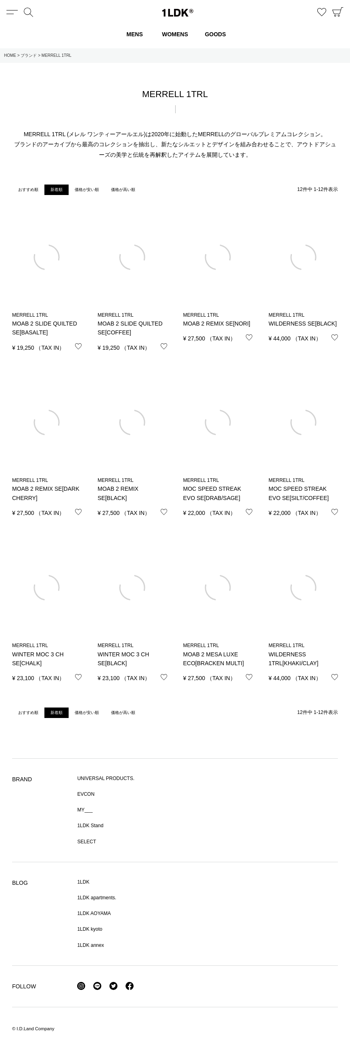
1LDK (177, 13)
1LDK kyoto (89, 929)
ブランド (29, 55)
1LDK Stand (90, 825)
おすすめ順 (28, 189)
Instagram (81, 986)
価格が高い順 (123, 189)
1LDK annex (90, 945)
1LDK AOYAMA (94, 913)
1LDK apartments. (96, 898)
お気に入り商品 (322, 12)
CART (338, 12)
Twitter (113, 986)
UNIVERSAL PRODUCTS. (105, 778)
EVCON (85, 794)
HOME (10, 55)
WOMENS (175, 34)
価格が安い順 (87, 189)
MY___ (84, 810)
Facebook (130, 986)
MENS (134, 34)
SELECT (86, 842)
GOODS (215, 34)
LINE (97, 986)
